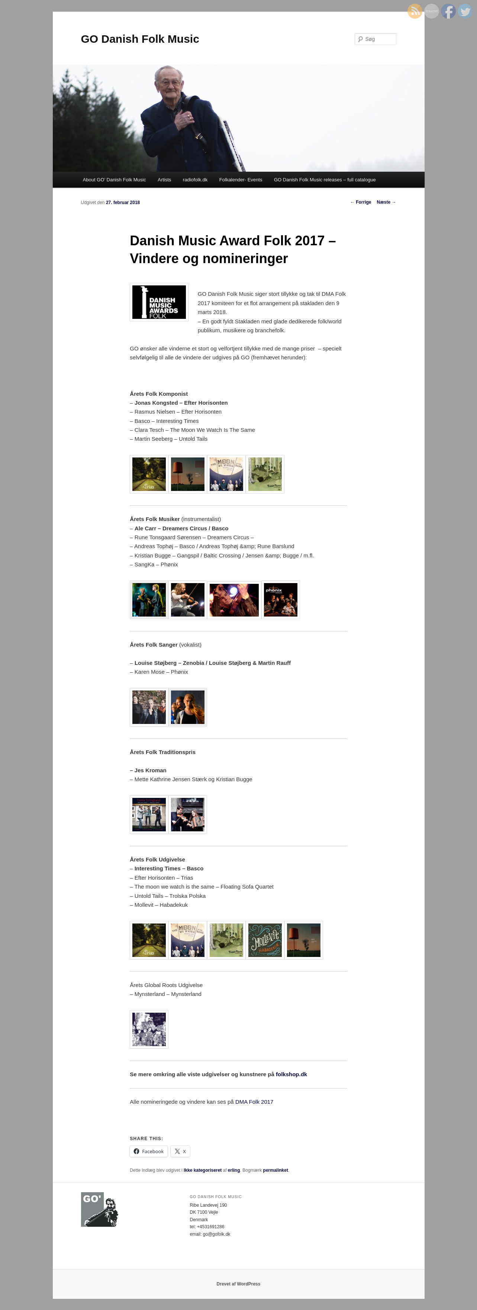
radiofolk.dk (195, 179)
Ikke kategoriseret (203, 1170)
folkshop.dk (291, 1074)
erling (234, 1170)
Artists (164, 179)
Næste (386, 202)
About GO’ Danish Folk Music (114, 179)
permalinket (275, 1170)
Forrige (360, 202)
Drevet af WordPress (239, 1284)
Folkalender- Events (240, 179)
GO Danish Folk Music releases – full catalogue (325, 179)
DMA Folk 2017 (254, 1102)
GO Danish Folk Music (140, 39)
